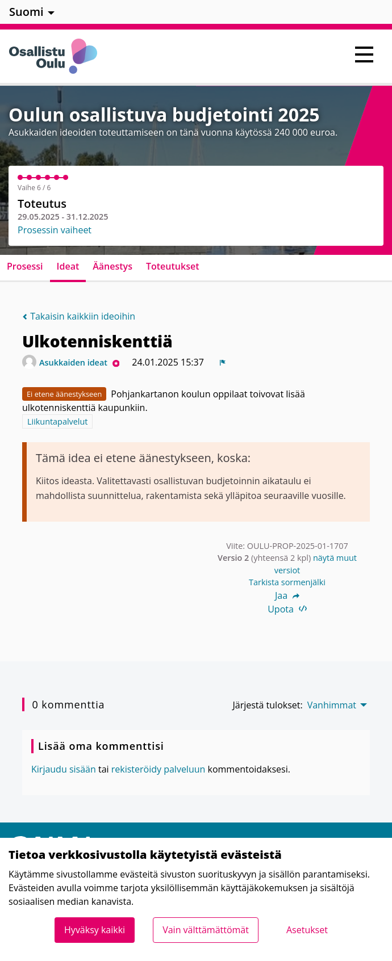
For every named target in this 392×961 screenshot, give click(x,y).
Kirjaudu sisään (63, 769)
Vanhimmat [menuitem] (331, 705)
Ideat (68, 266)
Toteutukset (172, 266)
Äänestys (112, 266)
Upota (287, 609)
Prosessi (25, 266)
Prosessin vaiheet (54, 230)
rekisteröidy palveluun (158, 769)
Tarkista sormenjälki (287, 582)
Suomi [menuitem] (26, 11)
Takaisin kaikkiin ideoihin (78, 316)
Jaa (287, 595)
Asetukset (307, 930)
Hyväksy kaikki (94, 930)
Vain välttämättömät (205, 930)
